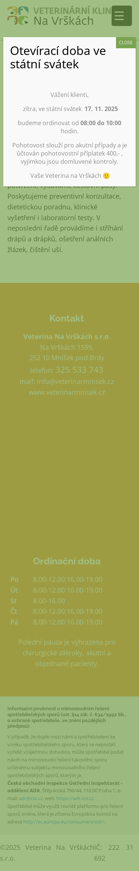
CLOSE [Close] (126, 42)
